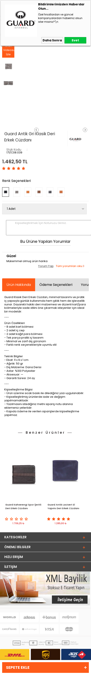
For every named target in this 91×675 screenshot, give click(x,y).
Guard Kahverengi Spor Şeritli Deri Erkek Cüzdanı (23, 506)
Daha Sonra (52, 40)
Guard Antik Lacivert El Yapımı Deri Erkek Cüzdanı (63, 506)
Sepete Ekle (18, 667)
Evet (75, 40)
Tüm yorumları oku (69, 266)
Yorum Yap (46, 266)
